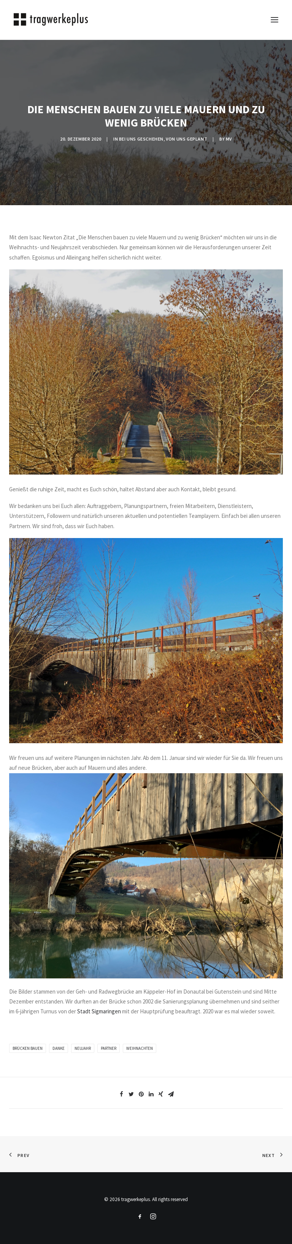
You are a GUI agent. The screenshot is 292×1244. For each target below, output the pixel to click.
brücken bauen (28, 1048)
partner (108, 1048)
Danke (58, 1048)
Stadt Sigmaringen (99, 1011)
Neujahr (83, 1048)
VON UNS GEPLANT (186, 139)
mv (229, 139)
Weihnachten (139, 1048)
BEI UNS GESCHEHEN (141, 139)
